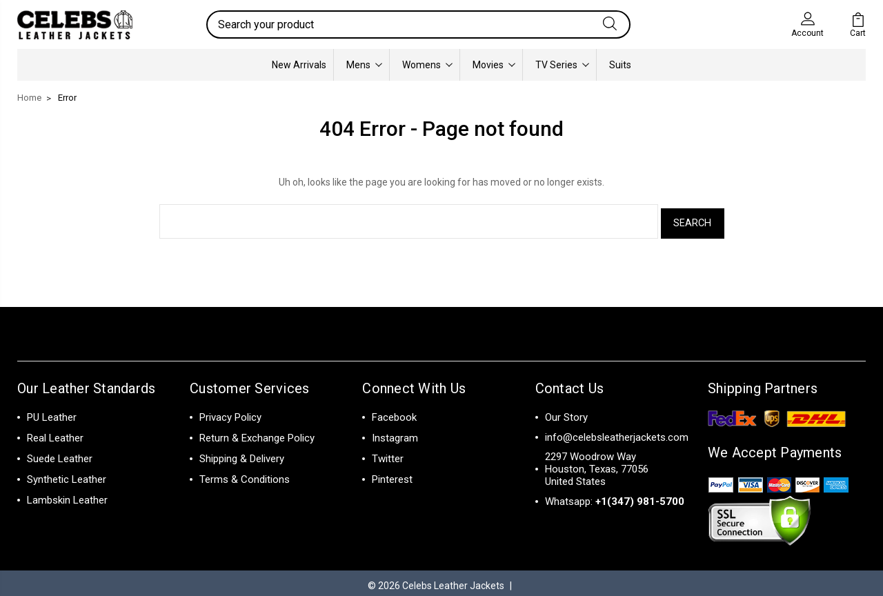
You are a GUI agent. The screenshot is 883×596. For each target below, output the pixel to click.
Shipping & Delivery (241, 454)
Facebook (394, 412)
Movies (494, 64)
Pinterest (392, 474)
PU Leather (52, 412)
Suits (620, 64)
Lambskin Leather (67, 495)
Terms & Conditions (244, 474)
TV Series (562, 64)
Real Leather (55, 433)
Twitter (388, 454)
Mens (364, 64)
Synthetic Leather (66, 474)
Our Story (566, 412)
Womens (427, 64)
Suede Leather (59, 454)
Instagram (395, 433)
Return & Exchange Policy (257, 433)
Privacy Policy (230, 412)
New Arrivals (299, 64)
